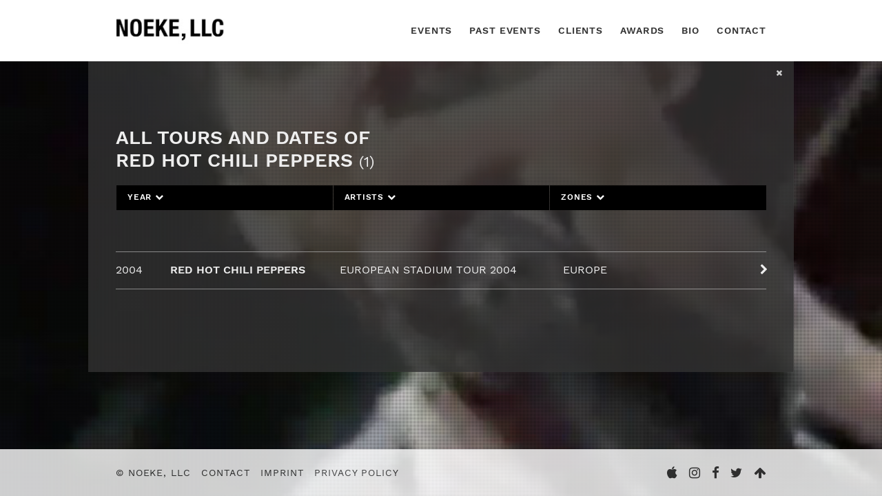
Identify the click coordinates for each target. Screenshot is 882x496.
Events (431, 30)
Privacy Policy (356, 472)
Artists (370, 197)
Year (145, 197)
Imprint (281, 472)
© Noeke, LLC (153, 472)
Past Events (505, 30)
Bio (690, 30)
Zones (582, 197)
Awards (642, 30)
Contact (741, 30)
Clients (580, 30)
